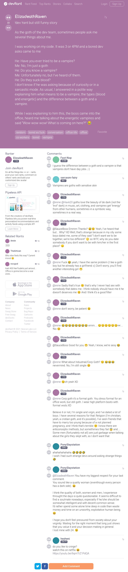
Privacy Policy (11, 332)
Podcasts (28, 318)
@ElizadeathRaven (63, 475)
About (8, 305)
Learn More (13, 229)
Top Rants (45, 4)
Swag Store (10, 311)
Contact (9, 321)
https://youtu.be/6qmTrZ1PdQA (71, 553)
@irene (57, 202)
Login (104, 4)
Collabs (67, 4)
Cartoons (28, 314)
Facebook (29, 321)
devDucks (9, 318)
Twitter (27, 324)
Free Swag (10, 314)
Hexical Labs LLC (28, 329)
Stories (57, 4)
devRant (9, 329)
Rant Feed (31, 4)
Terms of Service (29, 332)
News (8, 308)
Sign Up (116, 4)
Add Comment (71, 566)
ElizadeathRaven (30, 17)
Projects (28, 308)
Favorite (102, 131)
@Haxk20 (67, 202)
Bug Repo (28, 311)
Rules (26, 305)
